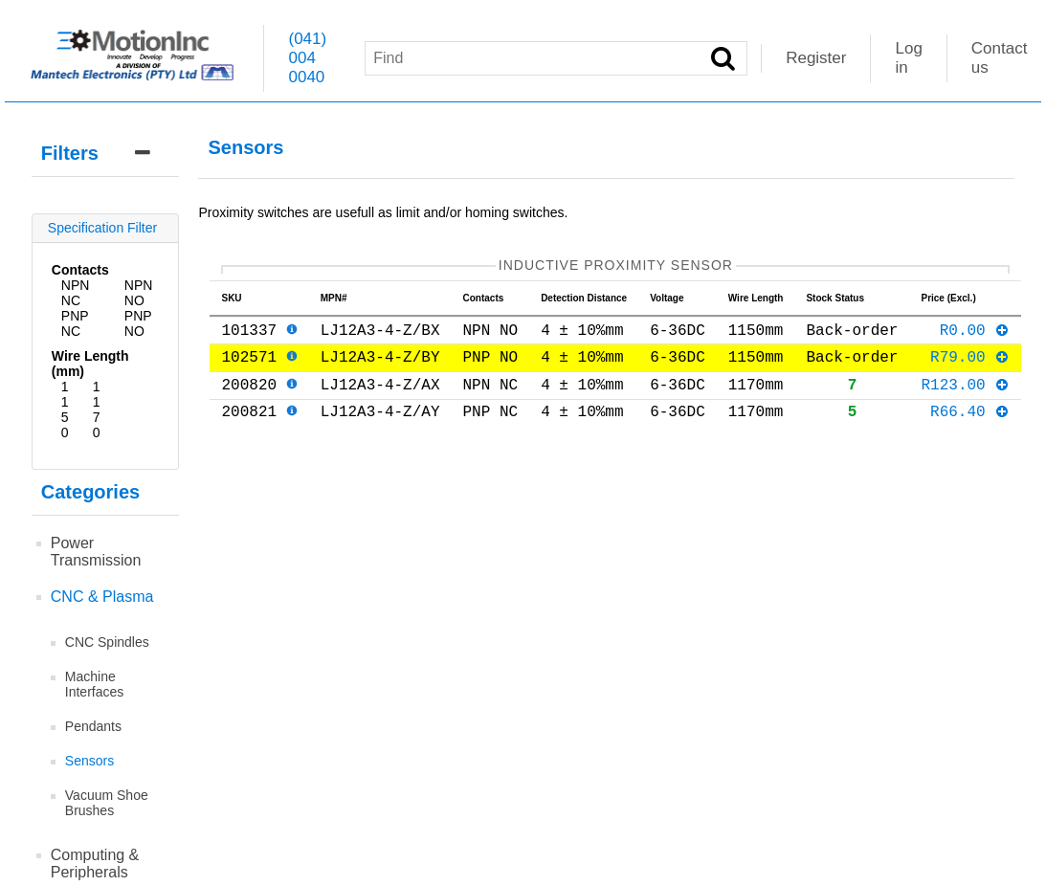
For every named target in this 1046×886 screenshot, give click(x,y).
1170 (96, 409)
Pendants (93, 726)
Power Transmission (96, 551)
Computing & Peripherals (95, 863)
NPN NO (138, 292)
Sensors (89, 760)
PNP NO (138, 323)
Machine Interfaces (94, 684)
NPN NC (75, 292)
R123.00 (965, 399)
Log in (908, 58)
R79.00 (970, 367)
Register (816, 58)
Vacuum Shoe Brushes (106, 802)
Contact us (999, 58)
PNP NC (75, 323)
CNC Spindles (107, 642)
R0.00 (975, 336)
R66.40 (970, 429)
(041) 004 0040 (307, 58)
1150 (65, 409)
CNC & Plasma (102, 596)
